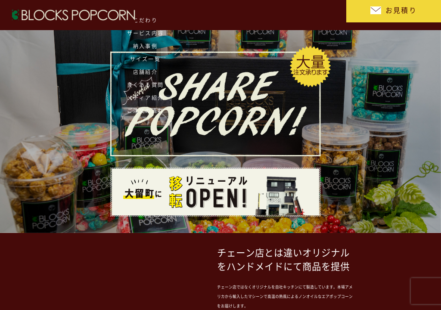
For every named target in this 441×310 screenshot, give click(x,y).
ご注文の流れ (314, 15)
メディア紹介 (275, 15)
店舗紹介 (197, 15)
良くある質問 (236, 15)
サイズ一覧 (159, 15)
